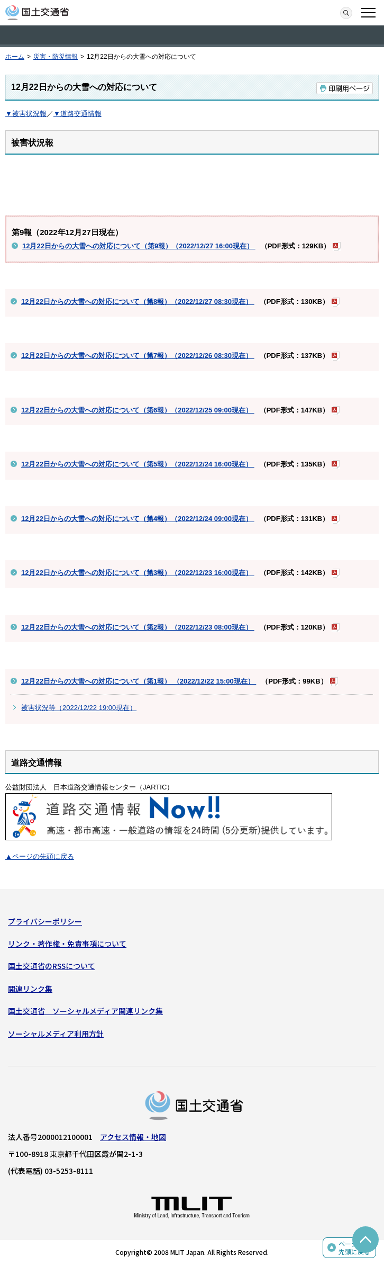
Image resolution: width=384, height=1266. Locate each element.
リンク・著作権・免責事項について (67, 943)
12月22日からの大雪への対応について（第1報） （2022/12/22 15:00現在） (138, 681)
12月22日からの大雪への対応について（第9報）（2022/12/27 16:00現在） (138, 246)
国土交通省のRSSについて (51, 965)
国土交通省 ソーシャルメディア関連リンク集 (85, 1010)
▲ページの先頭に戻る (39, 856)
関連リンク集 (30, 988)
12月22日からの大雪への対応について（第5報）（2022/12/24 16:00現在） (137, 464)
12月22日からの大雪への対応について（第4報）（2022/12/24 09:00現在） (137, 519)
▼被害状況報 (26, 114)
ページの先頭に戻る (354, 1247)
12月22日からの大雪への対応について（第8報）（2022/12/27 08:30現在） (137, 302)
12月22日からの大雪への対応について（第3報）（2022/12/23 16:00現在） (137, 573)
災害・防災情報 (55, 56)
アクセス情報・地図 (133, 1137)
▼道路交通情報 (77, 114)
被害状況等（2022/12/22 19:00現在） (78, 708)
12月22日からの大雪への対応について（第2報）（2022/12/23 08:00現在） (137, 627)
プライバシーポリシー (45, 921)
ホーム (14, 56)
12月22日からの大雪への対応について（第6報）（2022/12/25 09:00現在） (137, 410)
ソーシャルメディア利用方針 (56, 1033)
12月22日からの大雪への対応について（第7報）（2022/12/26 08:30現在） (137, 356)
